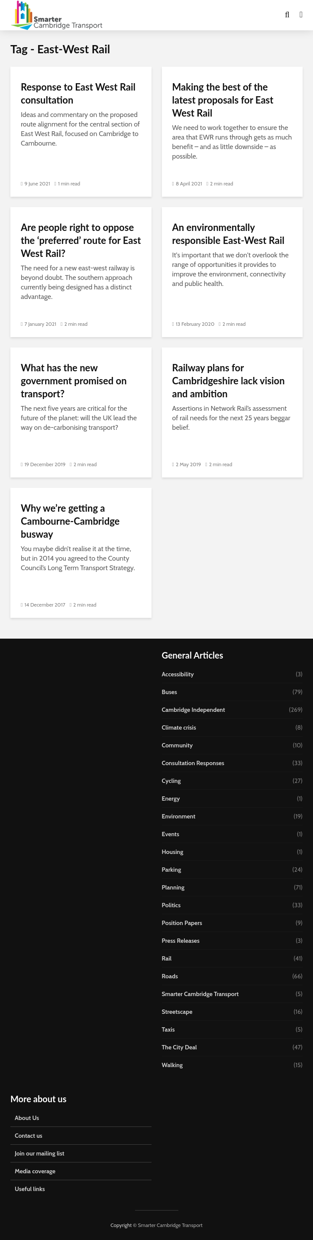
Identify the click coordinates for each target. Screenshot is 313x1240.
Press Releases (181, 941)
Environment (179, 816)
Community (177, 745)
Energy (171, 798)
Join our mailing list (40, 1153)
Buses (169, 692)
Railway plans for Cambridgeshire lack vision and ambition (228, 380)
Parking (171, 869)
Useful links (30, 1189)
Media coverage (35, 1171)
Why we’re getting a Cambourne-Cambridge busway (70, 521)
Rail (167, 958)
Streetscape (177, 1012)
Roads (170, 976)
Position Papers (182, 923)
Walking (172, 1065)
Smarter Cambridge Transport (200, 994)
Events (170, 834)
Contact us (28, 1135)
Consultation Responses (193, 763)
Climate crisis (179, 727)
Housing (173, 852)
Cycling (171, 781)
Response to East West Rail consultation (78, 93)
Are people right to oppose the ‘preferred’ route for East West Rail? (81, 240)
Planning (173, 887)
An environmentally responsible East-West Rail (228, 233)
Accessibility (178, 674)
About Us (27, 1118)
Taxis (168, 1029)
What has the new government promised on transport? (74, 380)
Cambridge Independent (193, 710)
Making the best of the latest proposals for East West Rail (223, 100)
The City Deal (179, 1047)
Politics (171, 905)
